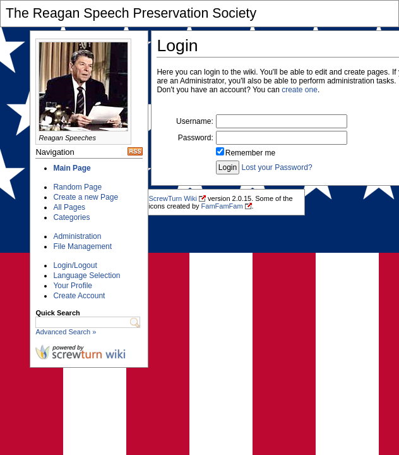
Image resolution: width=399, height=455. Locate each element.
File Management (82, 246)
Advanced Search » (65, 332)
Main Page (71, 168)
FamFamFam (222, 206)
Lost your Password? (277, 167)
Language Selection (86, 275)
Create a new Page (85, 197)
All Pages (69, 207)
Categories (71, 217)
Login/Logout (75, 265)
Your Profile (72, 285)
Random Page (77, 187)
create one (300, 89)
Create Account (79, 295)
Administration (77, 236)
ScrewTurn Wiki (172, 198)
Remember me (250, 153)
